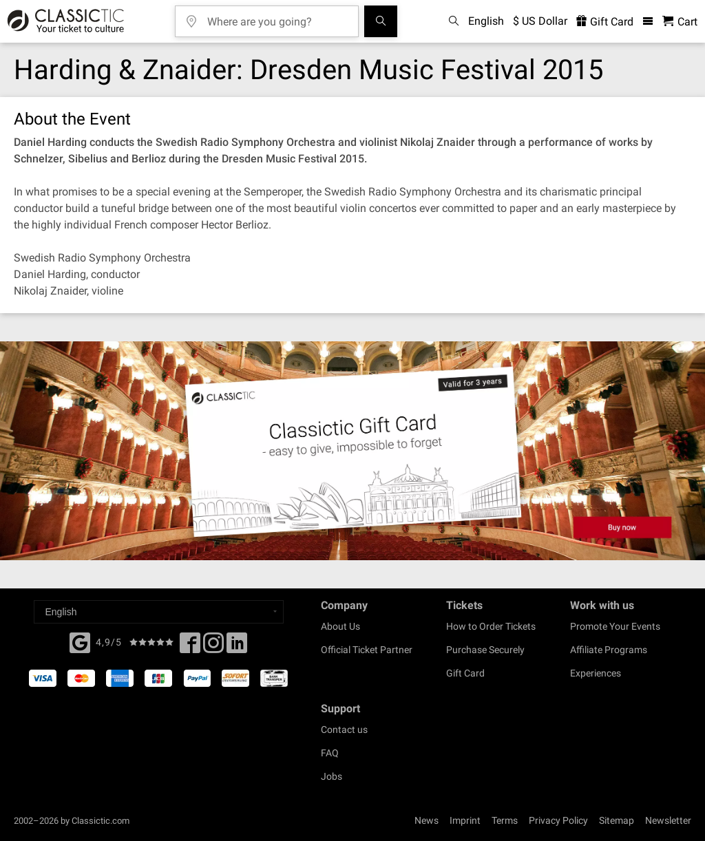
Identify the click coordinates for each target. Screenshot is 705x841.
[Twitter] (213, 646)
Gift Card (465, 673)
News (426, 820)
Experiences (595, 673)
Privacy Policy (558, 820)
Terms (505, 820)
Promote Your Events (615, 626)
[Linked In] (237, 646)
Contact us (344, 729)
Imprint (465, 820)
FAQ (330, 752)
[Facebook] (80, 641)
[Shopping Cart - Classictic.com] (679, 21)
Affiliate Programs (608, 649)
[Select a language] (159, 612)
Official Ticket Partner (366, 649)
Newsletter (668, 820)
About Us (340, 626)
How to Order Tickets (491, 626)
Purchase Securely (485, 649)
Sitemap (616, 820)
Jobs (331, 776)
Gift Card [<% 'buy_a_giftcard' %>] (604, 21)
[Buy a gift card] (352, 450)
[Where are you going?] (276, 17)
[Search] (380, 21)
